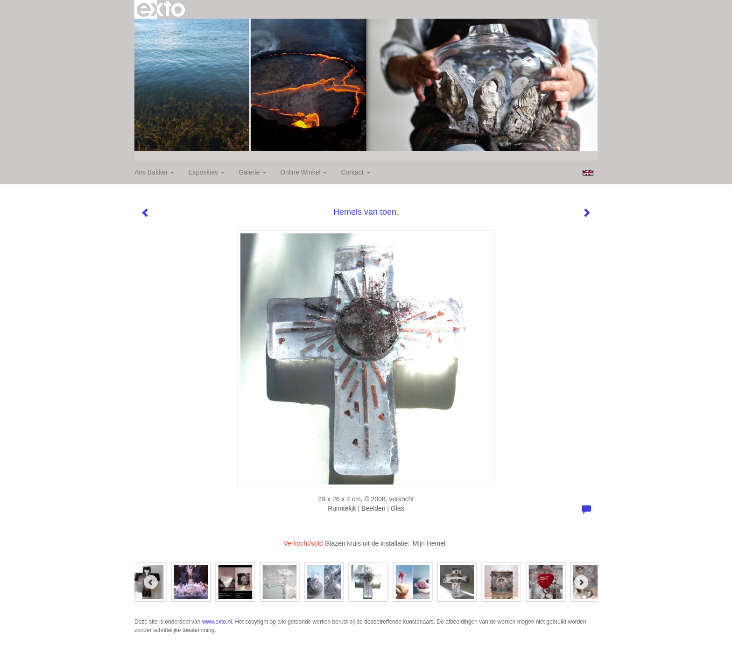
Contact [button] (355, 172)
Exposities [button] (206, 172)
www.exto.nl (217, 621)
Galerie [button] (252, 172)
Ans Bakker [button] (154, 172)
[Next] (581, 582)
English (588, 173)
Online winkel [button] (303, 172)
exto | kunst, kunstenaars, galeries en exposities (160, 9)
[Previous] (151, 582)
